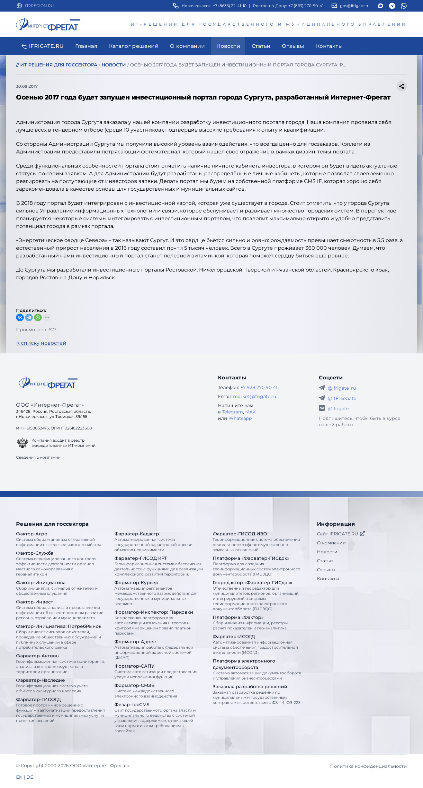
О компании (331, 543)
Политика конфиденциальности (368, 766)
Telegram (232, 412)
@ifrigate (338, 408)
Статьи (325, 561)
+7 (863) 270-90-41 (305, 5)
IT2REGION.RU (39, 5)
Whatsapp (240, 418)
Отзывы (326, 570)
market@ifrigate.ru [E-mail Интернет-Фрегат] (254, 396)
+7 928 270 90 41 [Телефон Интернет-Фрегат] (258, 387)
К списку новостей (41, 343)
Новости (327, 552)
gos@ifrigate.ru (355, 5)
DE (29, 777)
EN (19, 777)
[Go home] (48, 382)
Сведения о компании (38, 457)
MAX (250, 412)
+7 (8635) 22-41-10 (230, 5)
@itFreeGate (342, 398)
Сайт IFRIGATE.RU (341, 534)
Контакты (328, 579)
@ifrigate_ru (342, 388)
